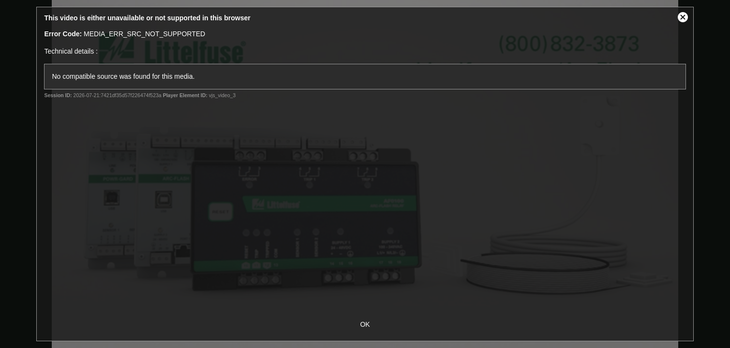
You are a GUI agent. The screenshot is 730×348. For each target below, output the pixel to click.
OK (365, 324)
